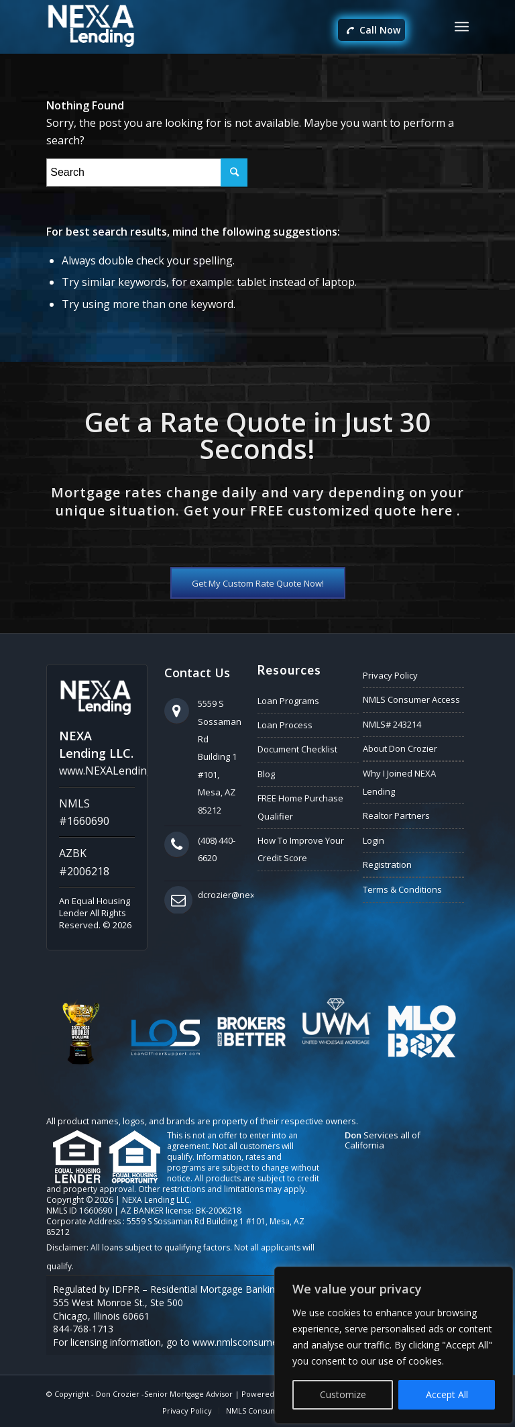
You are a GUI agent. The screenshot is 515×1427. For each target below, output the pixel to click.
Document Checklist (297, 749)
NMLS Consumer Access (411, 699)
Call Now (373, 30)
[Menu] (462, 27)
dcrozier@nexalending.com (253, 895)
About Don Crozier (400, 748)
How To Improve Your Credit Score (301, 849)
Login (373, 840)
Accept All (447, 1394)
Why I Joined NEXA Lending (399, 782)
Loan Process (285, 725)
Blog (266, 774)
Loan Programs (288, 701)
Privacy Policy (390, 675)
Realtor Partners (396, 815)
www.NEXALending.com (117, 770)
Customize (343, 1394)
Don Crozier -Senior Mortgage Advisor (164, 1394)
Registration (387, 864)
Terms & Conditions (402, 889)
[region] (393, 1345)
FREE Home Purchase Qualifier (300, 807)
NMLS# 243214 (392, 724)
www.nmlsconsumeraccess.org (259, 1342)
